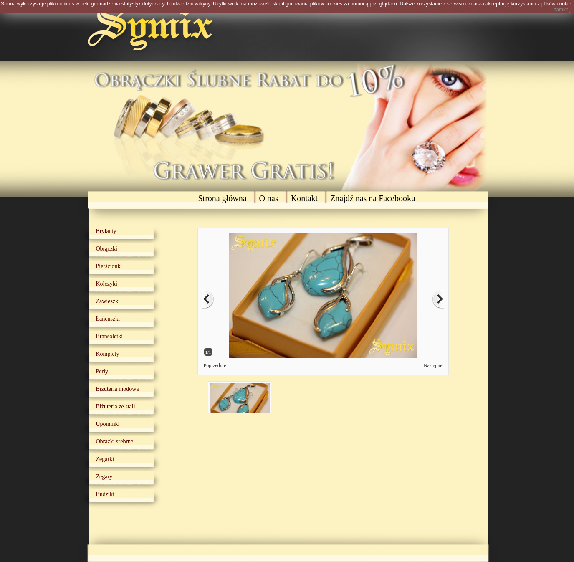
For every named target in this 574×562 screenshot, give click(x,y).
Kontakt (304, 198)
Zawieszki (108, 301)
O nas (268, 198)
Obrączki (106, 249)
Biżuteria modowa (117, 389)
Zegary (104, 476)
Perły (102, 371)
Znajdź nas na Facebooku (372, 198)
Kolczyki (106, 284)
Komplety (107, 354)
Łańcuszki (108, 319)
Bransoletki (109, 336)
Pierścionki (109, 266)
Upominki (108, 424)
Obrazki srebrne (115, 441)
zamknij (562, 10)
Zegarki (105, 459)
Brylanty (106, 231)
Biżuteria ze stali (115, 406)
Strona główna (222, 198)
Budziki (105, 494)
